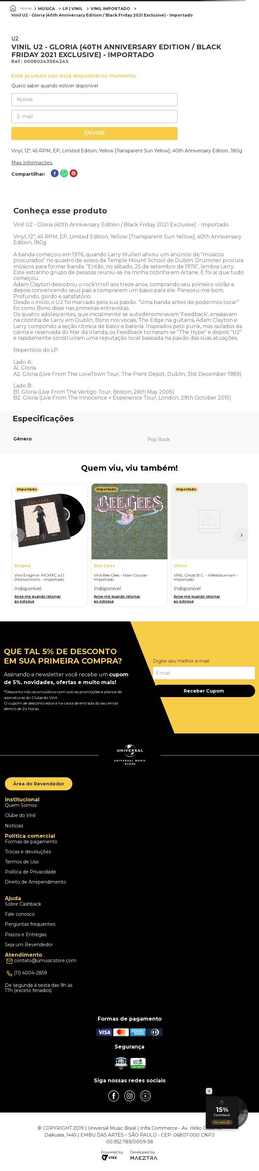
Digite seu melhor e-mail (181, 661)
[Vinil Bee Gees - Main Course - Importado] (129, 545)
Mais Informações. (32, 163)
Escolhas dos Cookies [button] (32, 892)
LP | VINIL (73, 8)
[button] (17, 535)
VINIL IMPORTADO (110, 8)
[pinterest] (73, 174)
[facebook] (55, 174)
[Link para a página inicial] (21, 8)
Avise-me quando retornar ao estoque (37, 599)
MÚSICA (46, 8)
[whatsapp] (64, 174)
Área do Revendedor (38, 784)
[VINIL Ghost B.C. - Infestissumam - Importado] (209, 545)
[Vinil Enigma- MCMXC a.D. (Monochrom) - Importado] (50, 545)
